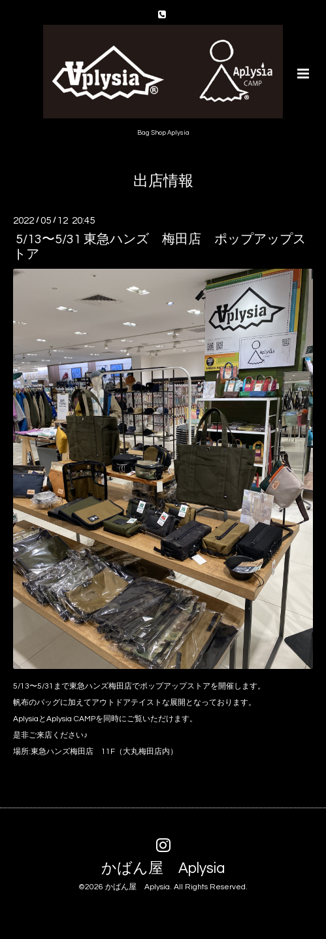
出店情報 (163, 181)
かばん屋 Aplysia (163, 868)
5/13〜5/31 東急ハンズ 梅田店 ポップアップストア (159, 247)
